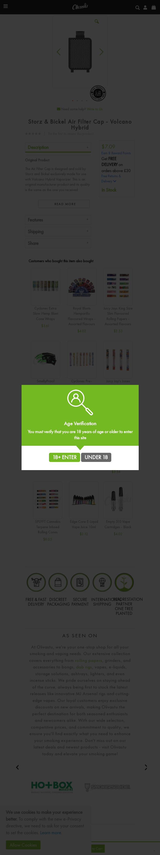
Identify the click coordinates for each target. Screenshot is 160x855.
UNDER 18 (96, 457)
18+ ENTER (64, 457)
